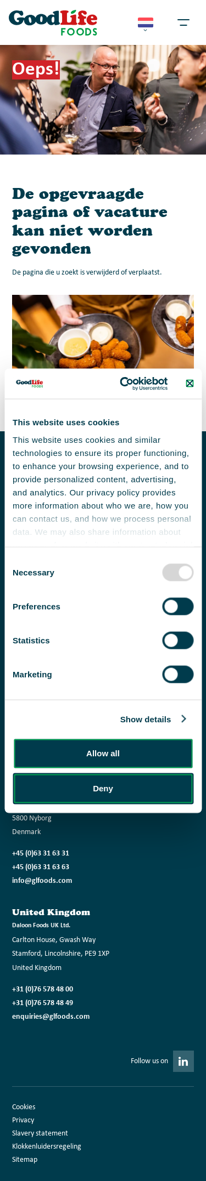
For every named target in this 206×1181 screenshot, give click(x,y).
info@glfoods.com (42, 881)
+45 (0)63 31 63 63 (40, 867)
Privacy (23, 1120)
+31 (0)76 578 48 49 (42, 1003)
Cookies (23, 1107)
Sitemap (24, 1160)
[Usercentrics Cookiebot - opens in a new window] (125, 383)
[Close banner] (189, 383)
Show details (145, 718)
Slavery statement (40, 1133)
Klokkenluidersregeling (46, 1147)
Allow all (103, 753)
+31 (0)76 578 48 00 (42, 989)
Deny (103, 788)
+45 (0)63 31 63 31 (40, 853)
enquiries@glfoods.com (51, 1017)
